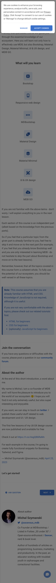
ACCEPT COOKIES (41, 28)
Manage (24, 28)
